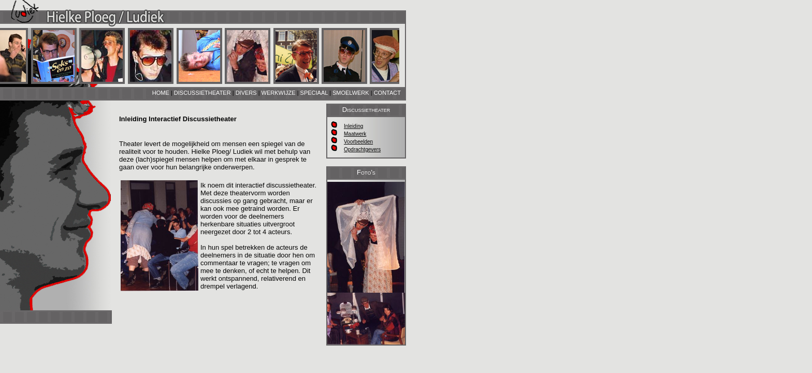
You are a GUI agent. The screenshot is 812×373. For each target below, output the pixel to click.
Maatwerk (355, 134)
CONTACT (387, 93)
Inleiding (353, 126)
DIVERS (246, 93)
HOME (160, 93)
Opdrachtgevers (362, 149)
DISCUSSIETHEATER (202, 93)
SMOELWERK (350, 93)
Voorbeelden (358, 142)
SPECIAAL (314, 93)
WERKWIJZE (279, 93)
